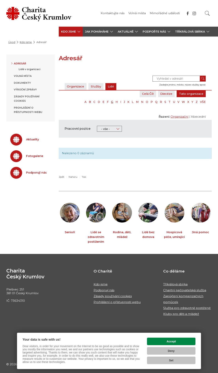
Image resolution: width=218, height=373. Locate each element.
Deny (171, 350)
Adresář (20, 63)
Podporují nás (104, 290)
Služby (97, 86)
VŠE (203, 102)
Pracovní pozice (78, 129)
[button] (71, 32)
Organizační (179, 116)
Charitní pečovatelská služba (184, 290)
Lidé (112, 86)
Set (171, 360)
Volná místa (137, 13)
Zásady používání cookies (113, 296)
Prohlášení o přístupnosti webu (117, 302)
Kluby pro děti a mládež (181, 314)
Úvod (11, 42)
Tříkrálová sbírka (175, 284)
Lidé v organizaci (30, 69)
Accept (171, 341)
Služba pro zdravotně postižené (187, 308)
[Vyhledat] (207, 13)
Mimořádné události (165, 13)
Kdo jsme (26, 42)
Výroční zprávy (25, 89)
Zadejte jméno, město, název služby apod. (182, 84)
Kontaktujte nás (112, 13)
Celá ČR (146, 94)
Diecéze (165, 94)
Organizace (76, 86)
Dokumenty (22, 82)
